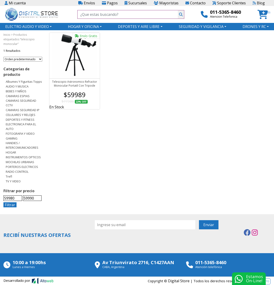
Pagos (110, 2)
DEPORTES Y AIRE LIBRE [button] (138, 26)
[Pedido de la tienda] (22, 59)
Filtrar (10, 204)
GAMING (11, 138)
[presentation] (130, 242)
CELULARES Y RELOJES (20, 115)
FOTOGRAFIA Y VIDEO (20, 134)
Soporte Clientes (229, 2)
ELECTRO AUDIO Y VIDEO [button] (27, 26)
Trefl (9, 176)
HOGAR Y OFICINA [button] (83, 26)
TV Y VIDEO (13, 181)
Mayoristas (166, 2)
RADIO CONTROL (17, 172)
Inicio (6, 35)
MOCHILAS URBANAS (20, 162)
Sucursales (136, 2)
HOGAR (11, 152)
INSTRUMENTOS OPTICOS (23, 157)
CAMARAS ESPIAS (18, 96)
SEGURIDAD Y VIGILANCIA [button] (201, 26)
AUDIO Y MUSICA (17, 86)
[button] (264, 14)
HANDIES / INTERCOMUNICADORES (22, 145)
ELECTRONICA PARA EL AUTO (21, 126)
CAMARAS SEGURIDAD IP (22, 110)
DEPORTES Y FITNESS (20, 120)
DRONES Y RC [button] (254, 26)
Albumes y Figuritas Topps (24, 81)
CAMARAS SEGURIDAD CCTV (21, 103)
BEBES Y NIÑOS (16, 91)
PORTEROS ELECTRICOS (22, 167)
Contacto (195, 2)
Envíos (86, 2)
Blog (259, 2)
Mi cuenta (15, 2)
